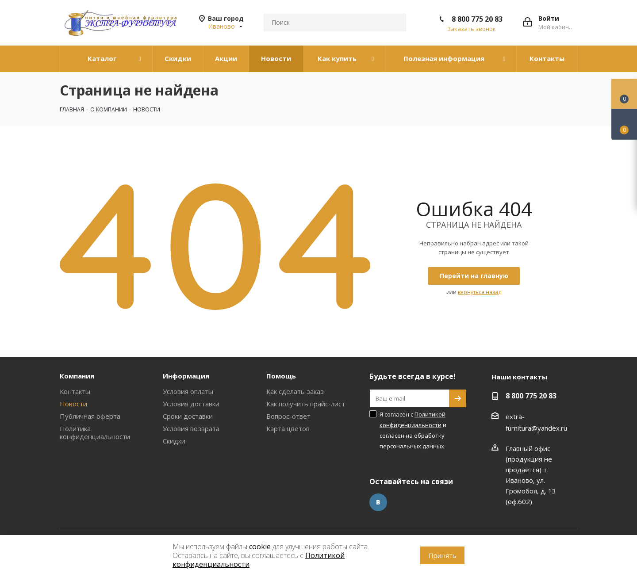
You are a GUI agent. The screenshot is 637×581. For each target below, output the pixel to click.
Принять (442, 555)
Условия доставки (191, 403)
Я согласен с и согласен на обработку (413, 430)
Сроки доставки (188, 416)
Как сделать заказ (295, 391)
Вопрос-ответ (288, 416)
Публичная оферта (90, 416)
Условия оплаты (188, 391)
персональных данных (412, 446)
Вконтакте (378, 502)
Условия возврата (191, 428)
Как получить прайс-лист (305, 403)
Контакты (75, 391)
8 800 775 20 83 (477, 19)
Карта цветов (288, 428)
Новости (73, 403)
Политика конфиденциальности (95, 432)
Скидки (174, 440)
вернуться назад (479, 292)
